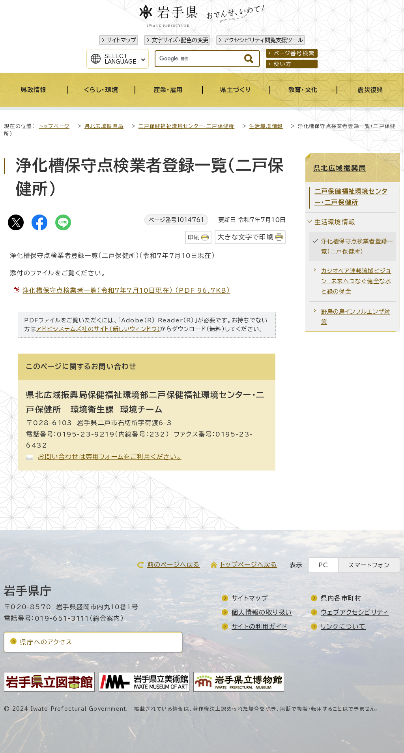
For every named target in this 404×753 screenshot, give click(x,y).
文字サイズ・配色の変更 (180, 40)
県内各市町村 (341, 598)
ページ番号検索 (294, 53)
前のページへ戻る (173, 564)
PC (323, 565)
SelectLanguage (121, 58)
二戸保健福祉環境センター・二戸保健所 (186, 126)
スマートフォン (368, 565)
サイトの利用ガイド (259, 626)
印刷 (194, 237)
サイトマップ (121, 40)
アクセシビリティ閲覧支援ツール (263, 40)
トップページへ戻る (248, 564)
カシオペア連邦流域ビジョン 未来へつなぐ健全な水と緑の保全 (356, 281)
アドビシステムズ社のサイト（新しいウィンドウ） (98, 329)
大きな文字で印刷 (245, 236)
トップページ (54, 126)
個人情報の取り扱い (262, 612)
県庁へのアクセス (46, 642)
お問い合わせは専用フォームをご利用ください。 (109, 457)
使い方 (283, 64)
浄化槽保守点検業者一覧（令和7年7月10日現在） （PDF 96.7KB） (126, 290)
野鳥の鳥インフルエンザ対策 (355, 317)
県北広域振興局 (103, 126)
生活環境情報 (266, 126)
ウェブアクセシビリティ (355, 612)
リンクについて (343, 626)
